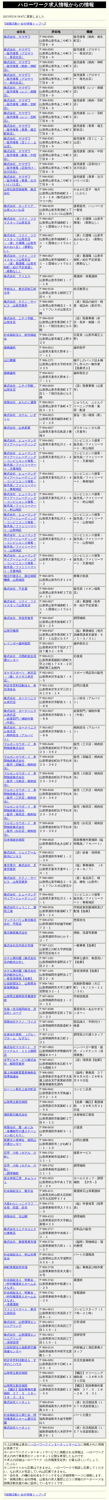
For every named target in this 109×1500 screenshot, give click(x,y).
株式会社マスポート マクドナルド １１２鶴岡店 (20, 1051)
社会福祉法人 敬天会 (18, 1191)
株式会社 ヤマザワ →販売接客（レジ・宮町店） (20, 117)
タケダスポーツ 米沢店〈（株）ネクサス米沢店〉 (20, 676)
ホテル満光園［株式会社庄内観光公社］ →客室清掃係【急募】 (20, 974)
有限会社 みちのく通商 (20, 402)
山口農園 (10, 360)
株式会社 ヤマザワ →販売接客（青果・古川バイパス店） (20, 180)
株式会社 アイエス (17, 276)
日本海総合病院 (14, 839)
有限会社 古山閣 (15, 1216)
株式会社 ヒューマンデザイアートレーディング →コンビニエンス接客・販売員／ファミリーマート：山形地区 (20, 522)
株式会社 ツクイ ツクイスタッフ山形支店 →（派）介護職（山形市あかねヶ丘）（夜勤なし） (20, 243)
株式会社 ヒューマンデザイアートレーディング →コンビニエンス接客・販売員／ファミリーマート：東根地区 (20, 481)
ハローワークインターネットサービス (55, 1444)
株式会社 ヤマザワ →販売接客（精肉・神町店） (20, 66)
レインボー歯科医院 (17, 643)
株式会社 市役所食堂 (18, 618)
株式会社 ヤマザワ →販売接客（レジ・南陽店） (20, 91)
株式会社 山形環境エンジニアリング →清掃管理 (20, 1338)
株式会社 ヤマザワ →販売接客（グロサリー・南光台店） (18, 78)
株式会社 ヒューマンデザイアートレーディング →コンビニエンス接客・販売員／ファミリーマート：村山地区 (20, 502)
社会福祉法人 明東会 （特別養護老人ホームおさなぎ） (20, 1283)
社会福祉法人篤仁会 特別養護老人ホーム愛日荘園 (20, 1418)
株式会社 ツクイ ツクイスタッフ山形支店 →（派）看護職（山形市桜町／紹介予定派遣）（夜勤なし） (20, 263)
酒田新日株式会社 (15, 1114)
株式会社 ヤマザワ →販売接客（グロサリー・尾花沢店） (18, 53)
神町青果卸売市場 (15, 1267)
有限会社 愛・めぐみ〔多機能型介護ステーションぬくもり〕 (20, 1131)
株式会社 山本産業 (17, 427)
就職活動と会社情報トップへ (25, 23)
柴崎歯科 (10, 347)
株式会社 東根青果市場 (20, 1241)
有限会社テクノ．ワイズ (20, 1021)
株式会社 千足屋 (15, 588)
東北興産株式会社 (15, 932)
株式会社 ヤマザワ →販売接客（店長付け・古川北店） (20, 167)
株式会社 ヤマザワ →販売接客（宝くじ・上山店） (20, 142)
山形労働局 (11, 630)
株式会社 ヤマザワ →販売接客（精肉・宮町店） (20, 104)
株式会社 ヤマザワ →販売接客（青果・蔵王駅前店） (20, 129)
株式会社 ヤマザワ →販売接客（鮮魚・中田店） (20, 155)
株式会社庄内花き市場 (18, 945)
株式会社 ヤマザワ (17, 36)
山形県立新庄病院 (15, 1101)
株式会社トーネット (17, 1402)
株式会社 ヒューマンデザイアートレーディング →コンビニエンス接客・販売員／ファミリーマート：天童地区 (20, 461)
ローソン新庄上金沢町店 (20, 1089)
